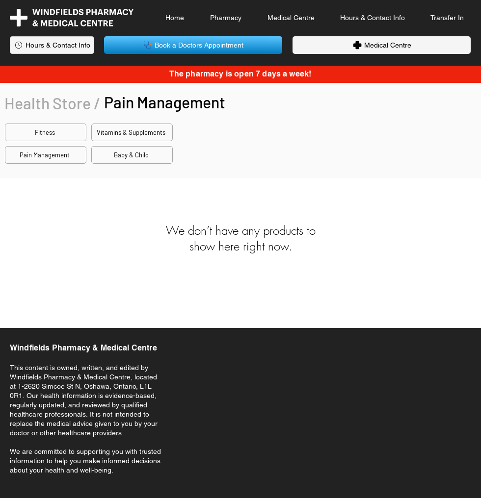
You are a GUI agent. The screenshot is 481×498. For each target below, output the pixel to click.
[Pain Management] (45, 155)
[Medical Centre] (382, 45)
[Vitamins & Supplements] (132, 132)
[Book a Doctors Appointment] (193, 45)
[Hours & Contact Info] (52, 45)
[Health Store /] (53, 103)
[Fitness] (45, 132)
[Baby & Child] (132, 155)
